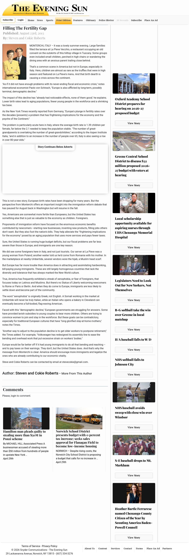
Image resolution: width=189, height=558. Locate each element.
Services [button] (116, 548)
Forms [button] (140, 548)
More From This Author (76, 373)
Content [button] (103, 548)
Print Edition (63, 20)
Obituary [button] (91, 20)
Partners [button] (167, 548)
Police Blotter (106, 20)
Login (21, 20)
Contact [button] (128, 548)
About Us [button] (90, 548)
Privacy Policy (49, 546)
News (40, 20)
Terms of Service (31, 546)
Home (31, 20)
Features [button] (78, 20)
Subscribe (8, 20)
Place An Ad (151, 20)
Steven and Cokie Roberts (37, 373)
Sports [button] (49, 20)
